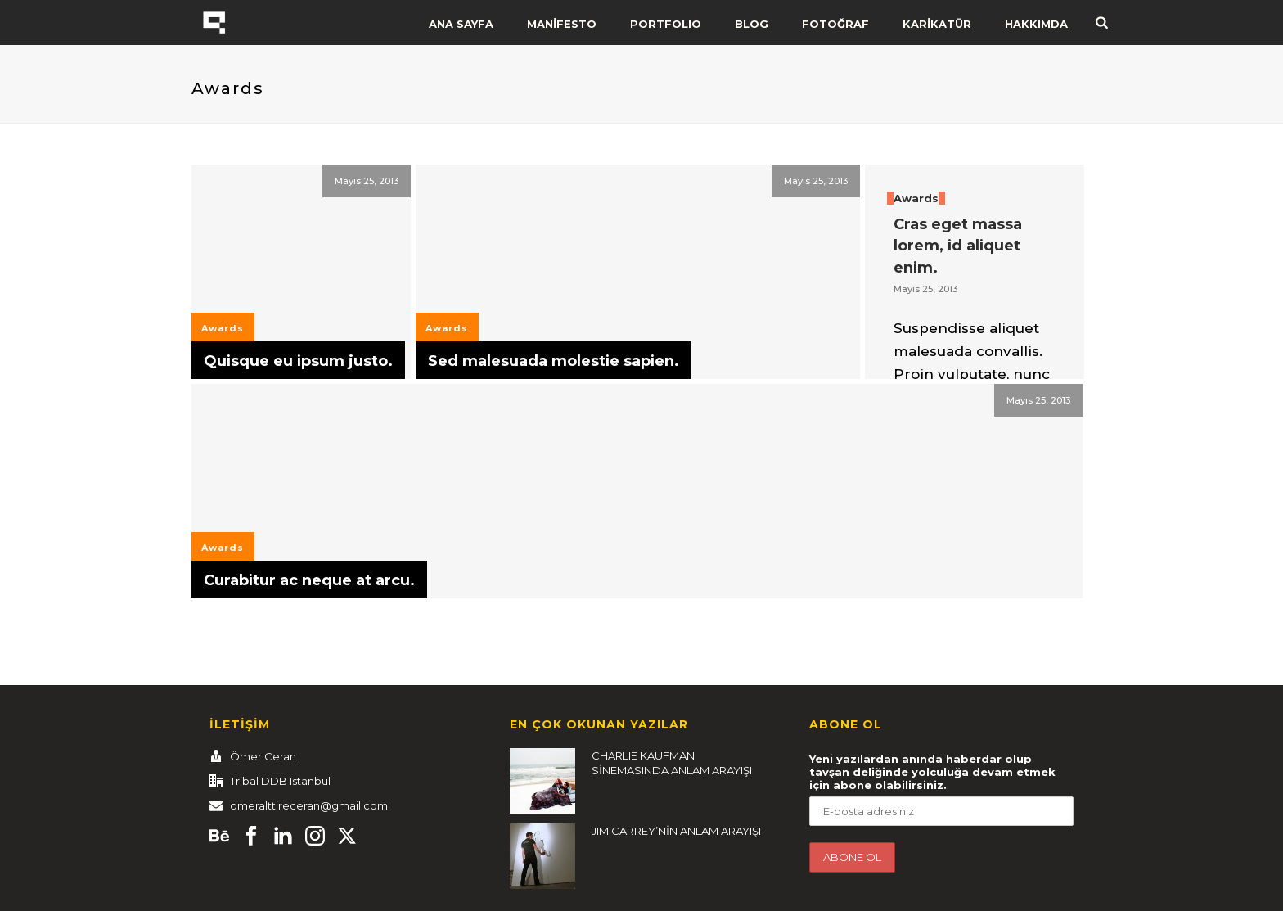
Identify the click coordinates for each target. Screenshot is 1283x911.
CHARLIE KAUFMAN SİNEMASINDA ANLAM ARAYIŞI (672, 763)
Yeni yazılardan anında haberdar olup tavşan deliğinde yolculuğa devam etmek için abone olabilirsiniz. (932, 771)
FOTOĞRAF (835, 23)
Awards (222, 328)
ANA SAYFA (461, 23)
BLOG (751, 23)
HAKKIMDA (1036, 23)
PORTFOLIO (665, 23)
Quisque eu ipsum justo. (298, 361)
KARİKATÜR (937, 23)
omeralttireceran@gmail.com (309, 805)
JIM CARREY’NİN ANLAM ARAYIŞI (676, 830)
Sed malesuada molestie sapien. (553, 361)
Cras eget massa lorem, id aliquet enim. (958, 246)
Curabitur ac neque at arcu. (309, 580)
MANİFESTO (561, 23)
